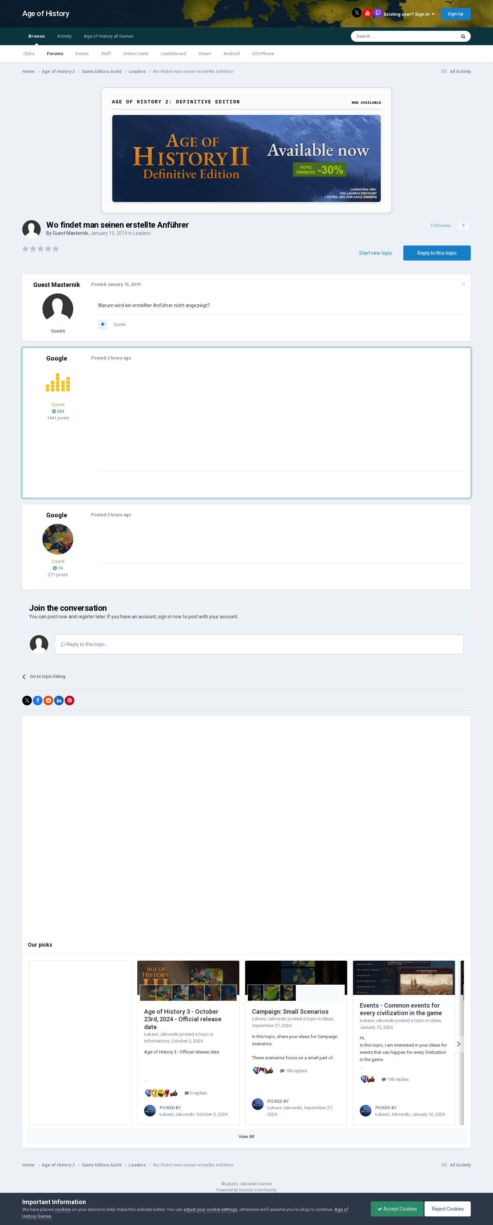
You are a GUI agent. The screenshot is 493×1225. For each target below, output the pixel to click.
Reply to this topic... (84, 644)
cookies (63, 1209)
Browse (36, 39)
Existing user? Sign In (409, 14)
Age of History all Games (108, 36)
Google (56, 358)
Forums (55, 53)
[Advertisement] (222, 423)
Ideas (327, 1018)
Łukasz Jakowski (161, 1034)
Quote (119, 324)
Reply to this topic (437, 253)
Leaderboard (173, 53)
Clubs (29, 53)
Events (82, 53)
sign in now (170, 616)
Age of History (45, 13)
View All (246, 1136)
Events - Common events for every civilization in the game (401, 1009)
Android (232, 53)
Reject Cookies (447, 1209)
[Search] (387, 36)
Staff (106, 53)
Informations (156, 1041)
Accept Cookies (395, 1209)
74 (58, 568)
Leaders (142, 233)
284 (58, 411)
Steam (205, 53)
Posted (115, 284)
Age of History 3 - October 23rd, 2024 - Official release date (183, 1019)
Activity (64, 36)
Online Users (135, 53)
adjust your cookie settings (210, 1209)
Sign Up (456, 13)
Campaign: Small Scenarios (290, 1011)
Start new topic (375, 253)
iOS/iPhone (263, 53)
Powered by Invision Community (246, 1190)
